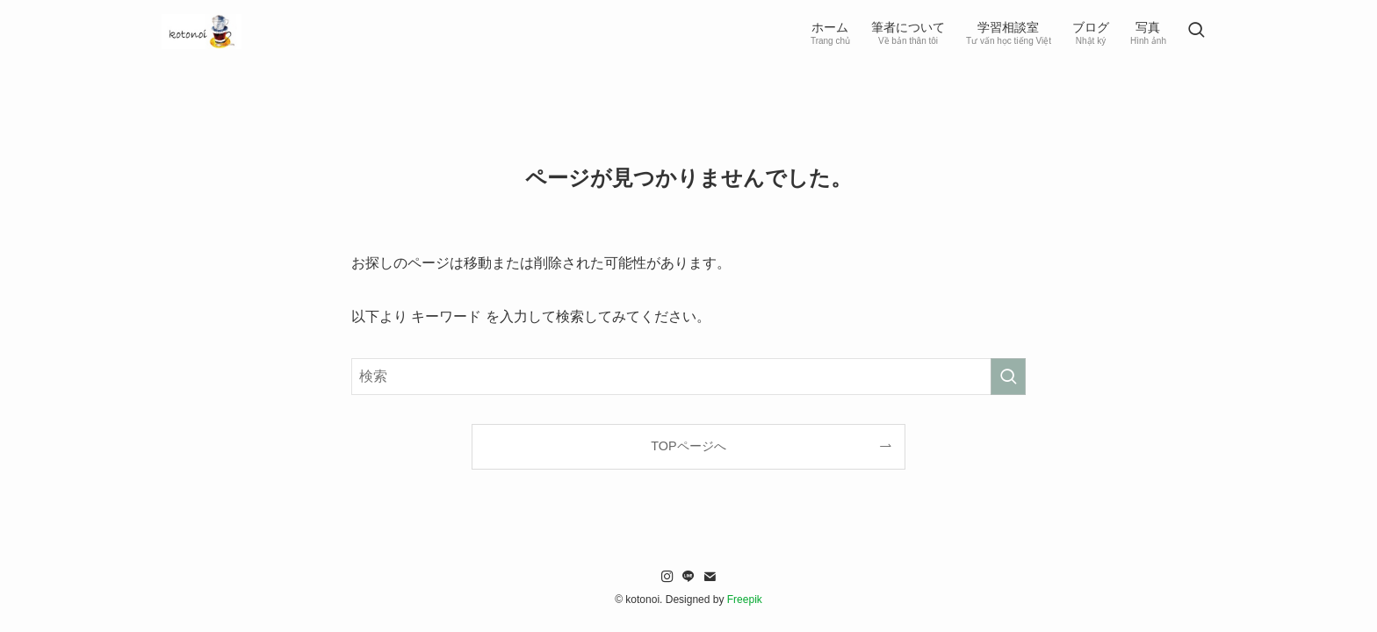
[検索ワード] (688, 376)
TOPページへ (688, 446)
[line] (688, 577)
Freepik (744, 599)
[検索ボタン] (1196, 31)
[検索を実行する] (1008, 376)
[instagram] (667, 577)
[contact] (709, 577)
